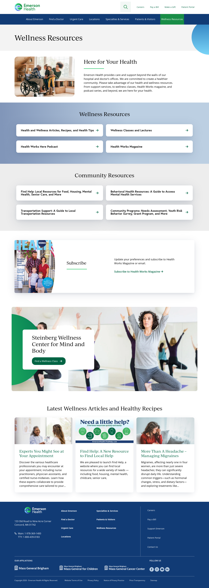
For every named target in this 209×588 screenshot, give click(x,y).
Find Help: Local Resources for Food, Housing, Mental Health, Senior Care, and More (59, 193)
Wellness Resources (172, 19)
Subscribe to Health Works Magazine (138, 271)
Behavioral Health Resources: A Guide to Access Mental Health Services (149, 193)
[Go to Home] (27, 7)
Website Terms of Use (73, 580)
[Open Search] (128, 7)
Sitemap (153, 580)
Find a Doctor (56, 19)
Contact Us (152, 547)
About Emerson (34, 19)
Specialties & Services (117, 19)
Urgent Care (76, 19)
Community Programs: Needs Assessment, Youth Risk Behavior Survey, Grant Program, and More (149, 212)
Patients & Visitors (145, 19)
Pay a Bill (154, 7)
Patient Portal (187, 7)
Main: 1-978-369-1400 (29, 533)
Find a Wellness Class (48, 361)
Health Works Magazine (149, 146)
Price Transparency (137, 580)
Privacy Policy (93, 580)
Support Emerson (155, 528)
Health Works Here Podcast (59, 146)
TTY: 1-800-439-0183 (29, 537)
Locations (94, 19)
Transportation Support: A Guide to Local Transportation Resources (59, 212)
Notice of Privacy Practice (114, 580)
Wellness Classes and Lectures (149, 130)
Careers (140, 7)
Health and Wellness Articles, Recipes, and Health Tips (59, 130)
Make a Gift (170, 7)
